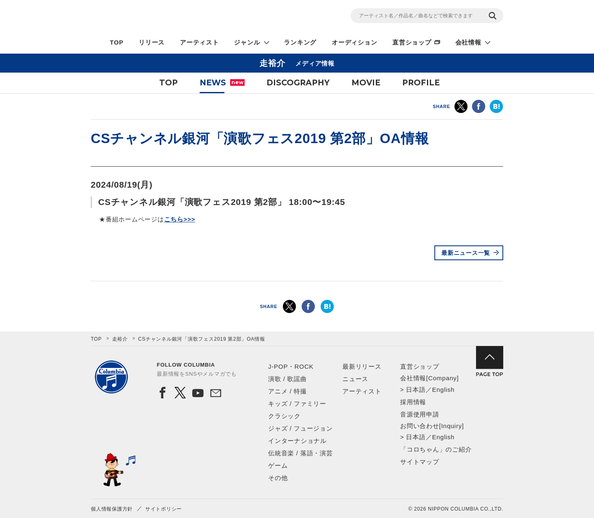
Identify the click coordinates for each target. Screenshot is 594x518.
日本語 (415, 389)
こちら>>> (180, 219)
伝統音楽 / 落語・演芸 (300, 453)
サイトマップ (419, 461)
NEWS (222, 82)
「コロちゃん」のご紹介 (435, 449)
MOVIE (365, 82)
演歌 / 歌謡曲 (287, 378)
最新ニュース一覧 (465, 253)
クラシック (284, 415)
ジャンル (247, 42)
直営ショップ (411, 42)
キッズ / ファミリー (297, 403)
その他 (278, 477)
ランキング (300, 42)
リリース (152, 42)
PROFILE (421, 82)
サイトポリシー (163, 509)
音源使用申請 (419, 414)
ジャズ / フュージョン (300, 428)
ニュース (355, 378)
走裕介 (120, 339)
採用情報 (413, 401)
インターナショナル (297, 440)
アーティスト (199, 42)
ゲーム (278, 465)
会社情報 (468, 42)
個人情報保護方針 (112, 509)
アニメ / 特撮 (287, 391)
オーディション (354, 42)
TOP (116, 42)
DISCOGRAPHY (298, 82)
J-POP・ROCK (291, 366)
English (443, 389)
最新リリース (362, 366)
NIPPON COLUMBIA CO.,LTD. (165, 17)
